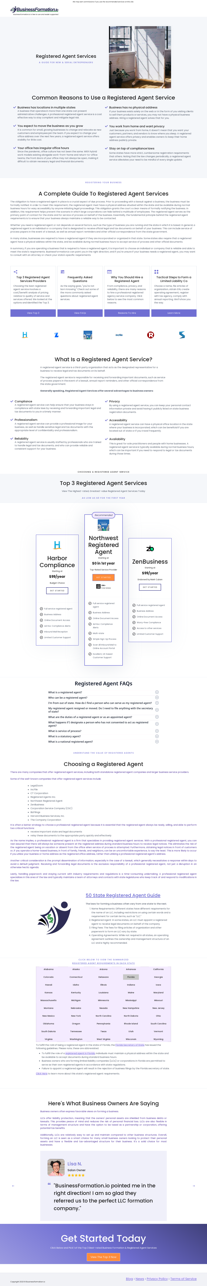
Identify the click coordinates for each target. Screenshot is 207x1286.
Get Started (57, 590)
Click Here (41, 1073)
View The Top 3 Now (103, 1268)
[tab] (48, 969)
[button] (13, 1197)
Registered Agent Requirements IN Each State (103, 963)
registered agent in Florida (80, 1053)
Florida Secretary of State (129, 1045)
